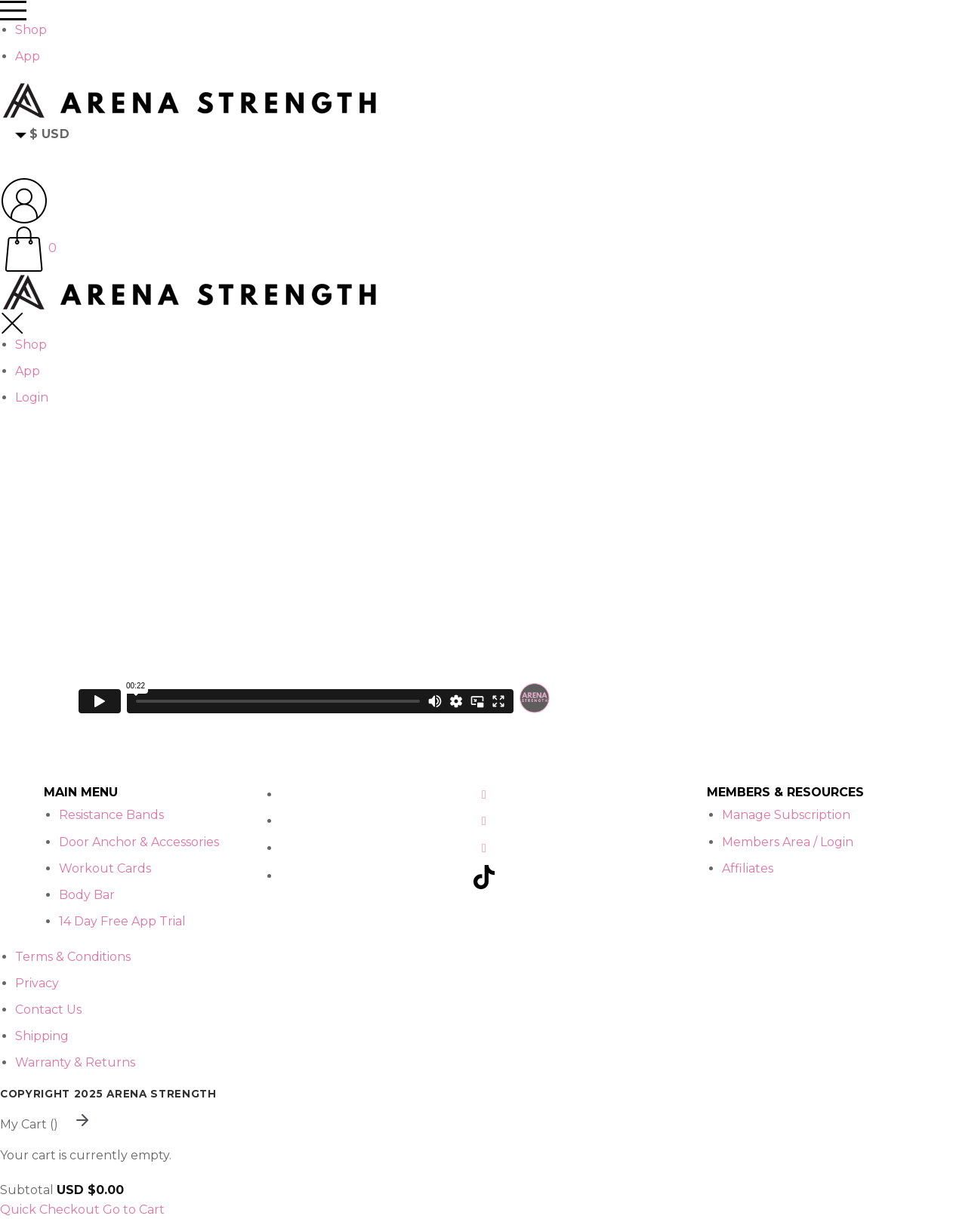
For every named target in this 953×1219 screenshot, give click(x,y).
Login (31, 397)
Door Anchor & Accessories (139, 842)
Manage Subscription (786, 815)
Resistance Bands (111, 815)
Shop (31, 30)
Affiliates (747, 868)
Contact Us (48, 1009)
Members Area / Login (787, 842)
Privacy (37, 983)
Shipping (42, 1036)
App (27, 56)
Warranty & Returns (75, 1062)
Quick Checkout (50, 1209)
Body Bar (87, 895)
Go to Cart (134, 1209)
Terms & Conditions (73, 957)
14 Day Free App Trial (122, 921)
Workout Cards (105, 868)
